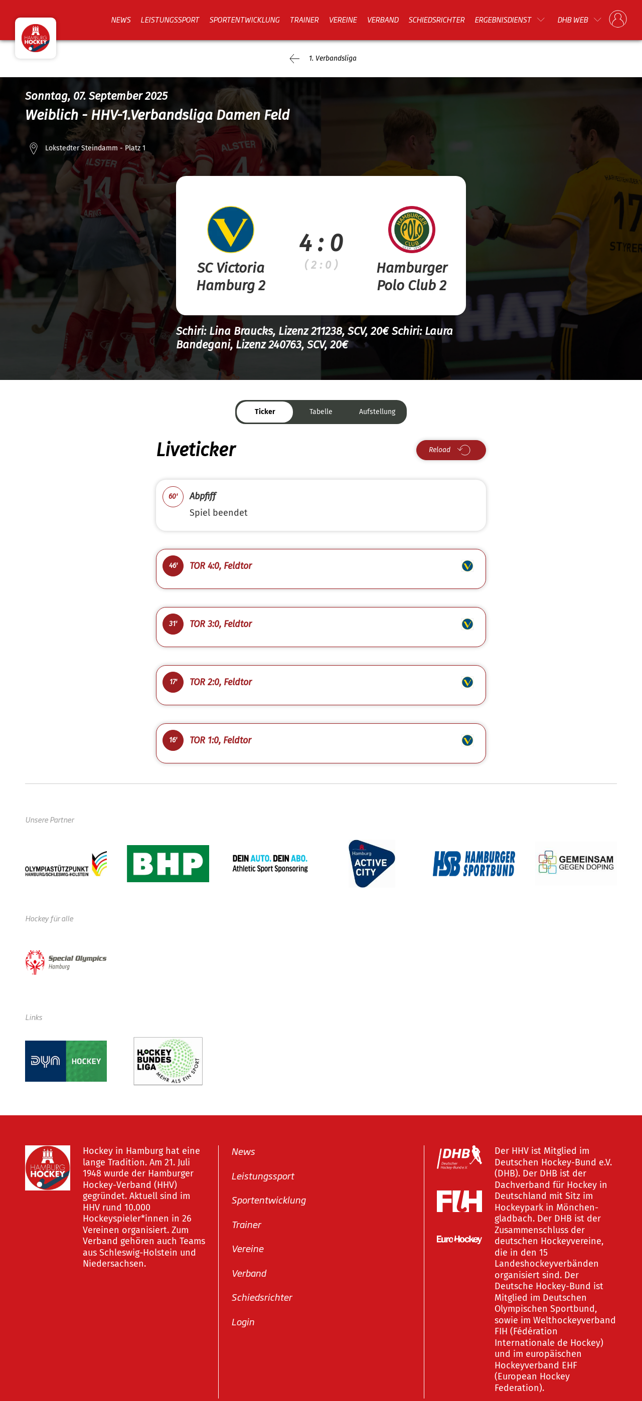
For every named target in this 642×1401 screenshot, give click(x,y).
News (120, 19)
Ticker (265, 412)
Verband (382, 19)
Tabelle (321, 412)
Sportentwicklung (244, 19)
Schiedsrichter (436, 19)
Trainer (303, 19)
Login (242, 1321)
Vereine (343, 19)
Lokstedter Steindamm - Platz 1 (95, 148)
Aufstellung (377, 412)
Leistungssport (169, 19)
